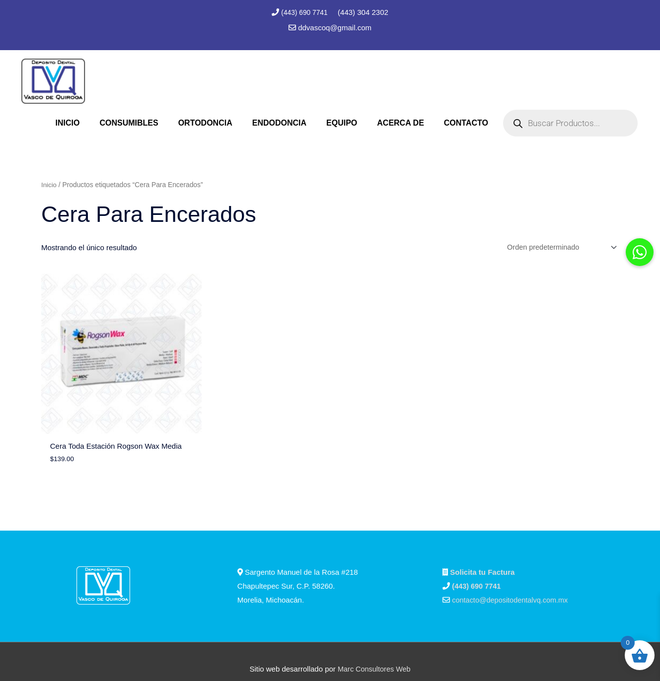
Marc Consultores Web (374, 654)
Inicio (49, 184)
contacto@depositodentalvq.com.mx (512, 585)
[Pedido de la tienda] (558, 247)
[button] (640, 252)
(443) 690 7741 (305, 12)
